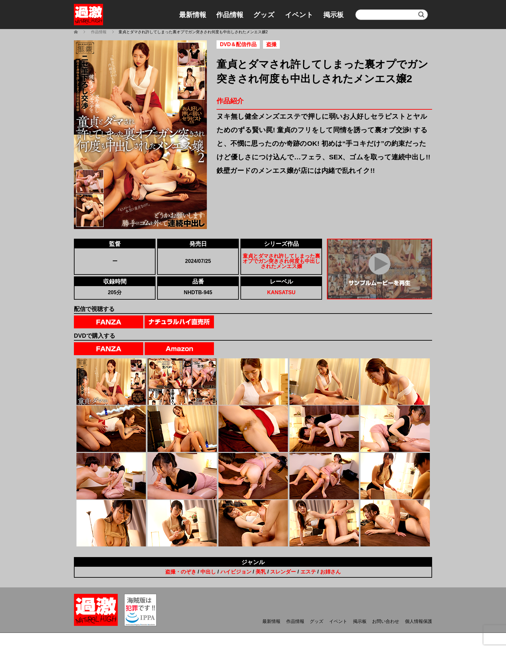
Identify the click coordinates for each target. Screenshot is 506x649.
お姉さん (330, 571)
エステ (308, 571)
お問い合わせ (385, 621)
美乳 (261, 571)
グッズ (264, 14)
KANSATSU (281, 292)
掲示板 (333, 14)
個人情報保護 (418, 621)
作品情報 (229, 14)
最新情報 (192, 14)
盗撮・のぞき (180, 571)
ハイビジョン (235, 571)
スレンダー (283, 571)
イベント (299, 14)
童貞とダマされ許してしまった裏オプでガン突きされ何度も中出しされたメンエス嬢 (281, 261)
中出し (208, 571)
